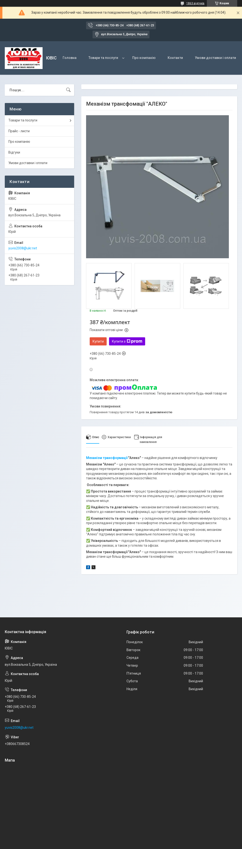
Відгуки (14, 152)
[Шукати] (68, 90)
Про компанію (144, 58)
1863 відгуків (195, 3)
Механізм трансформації (106, 458)
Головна (70, 58)
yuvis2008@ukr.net (22, 248)
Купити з (127, 341)
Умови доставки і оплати (215, 58)
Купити (98, 341)
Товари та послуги (103, 58)
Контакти (175, 58)
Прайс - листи (19, 131)
